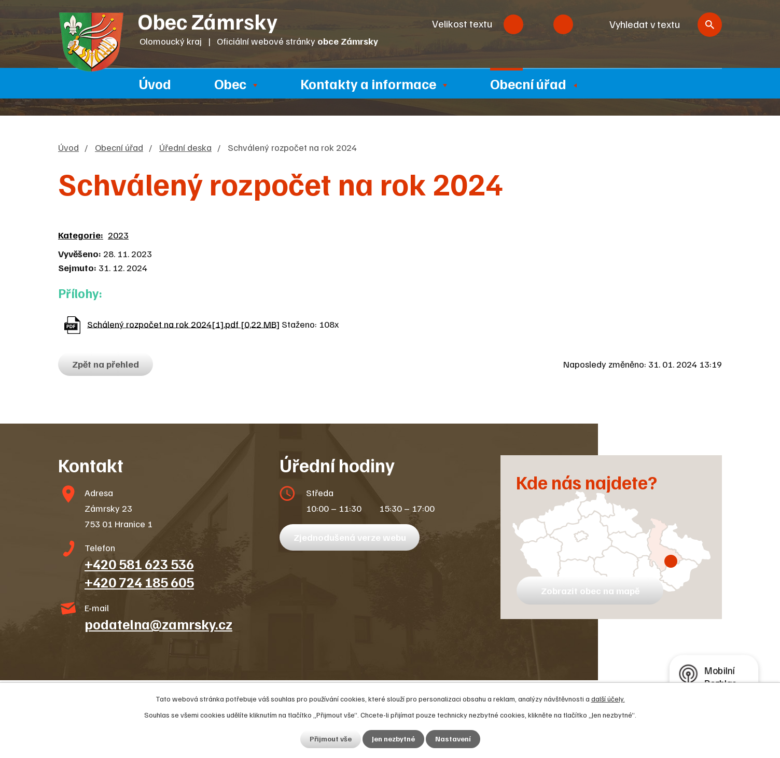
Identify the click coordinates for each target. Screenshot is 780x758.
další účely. (608, 698)
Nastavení (453, 739)
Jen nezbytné (393, 739)
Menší (513, 24)
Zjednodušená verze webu (350, 537)
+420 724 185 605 (139, 582)
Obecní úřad (528, 83)
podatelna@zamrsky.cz (158, 624)
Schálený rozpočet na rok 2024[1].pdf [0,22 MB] (183, 323)
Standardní (538, 24)
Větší (563, 24)
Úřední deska (185, 147)
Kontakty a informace (368, 83)
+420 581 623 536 (139, 563)
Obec (230, 83)
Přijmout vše (331, 739)
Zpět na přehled (105, 364)
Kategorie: (80, 235)
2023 (118, 235)
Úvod (155, 83)
